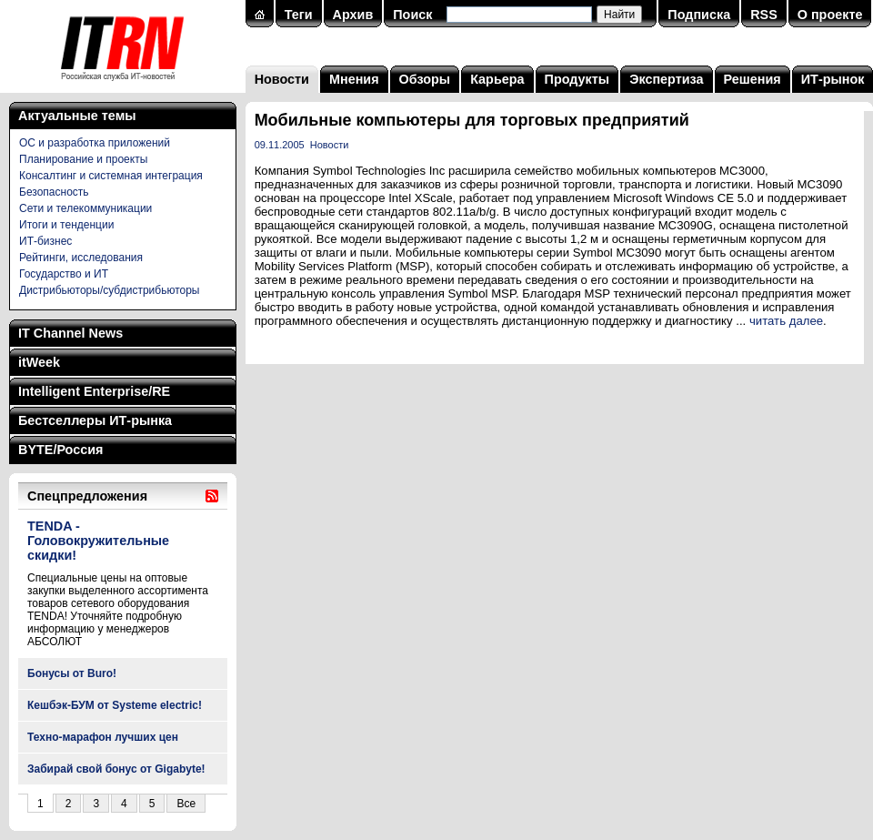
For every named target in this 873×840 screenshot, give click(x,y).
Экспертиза (666, 79)
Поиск (412, 14)
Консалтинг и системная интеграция (111, 175)
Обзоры (425, 79)
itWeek (39, 362)
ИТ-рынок (833, 79)
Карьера (497, 79)
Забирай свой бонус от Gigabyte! (116, 769)
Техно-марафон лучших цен (102, 737)
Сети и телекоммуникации (85, 208)
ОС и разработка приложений (94, 143)
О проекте (830, 14)
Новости (282, 79)
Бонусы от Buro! (71, 673)
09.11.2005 (280, 144)
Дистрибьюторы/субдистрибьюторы (109, 290)
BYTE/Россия (60, 449)
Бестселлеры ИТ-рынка (95, 420)
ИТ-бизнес (45, 241)
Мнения (354, 79)
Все (186, 803)
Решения (752, 79)
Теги (299, 14)
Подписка (698, 14)
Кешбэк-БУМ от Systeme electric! (114, 705)
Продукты (577, 79)
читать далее (786, 321)
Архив (353, 14)
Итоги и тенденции (66, 224)
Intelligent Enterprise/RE (94, 391)
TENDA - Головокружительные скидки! (98, 540)
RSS (764, 14)
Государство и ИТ (63, 274)
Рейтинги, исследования (81, 257)
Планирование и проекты (83, 159)
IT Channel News (70, 333)
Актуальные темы (77, 115)
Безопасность (54, 192)
